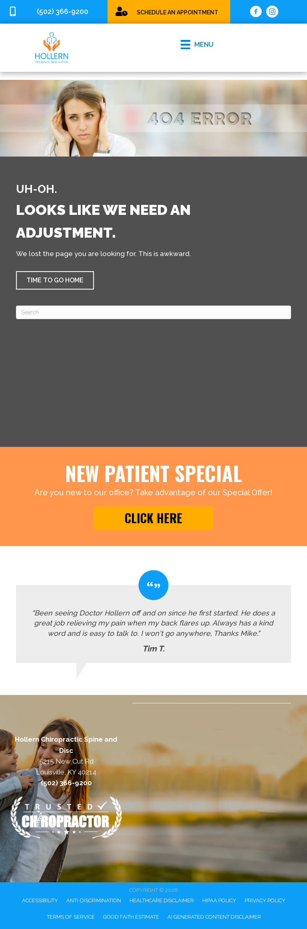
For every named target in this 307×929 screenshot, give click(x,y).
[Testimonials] (153, 616)
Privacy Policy (265, 900)
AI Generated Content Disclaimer (214, 917)
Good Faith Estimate (131, 917)
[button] (55, 280)
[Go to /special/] (169, 11)
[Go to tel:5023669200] (54, 12)
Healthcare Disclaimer (162, 900)
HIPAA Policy (219, 900)
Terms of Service (71, 917)
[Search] (153, 312)
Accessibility (40, 900)
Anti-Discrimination (93, 900)
